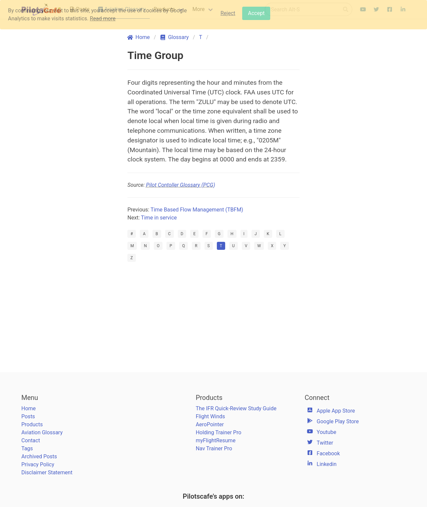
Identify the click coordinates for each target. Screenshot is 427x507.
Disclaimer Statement (46, 472)
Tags (27, 448)
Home (28, 408)
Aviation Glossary (42, 432)
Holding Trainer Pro (219, 432)
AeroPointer (210, 424)
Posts (28, 416)
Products (32, 424)
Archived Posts (39, 456)
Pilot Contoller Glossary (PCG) (180, 185)
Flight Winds (210, 416)
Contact (30, 440)
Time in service (159, 217)
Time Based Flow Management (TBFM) (196, 209)
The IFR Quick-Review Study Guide (236, 408)
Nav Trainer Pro (214, 448)
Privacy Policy (37, 464)
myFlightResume (216, 440)
